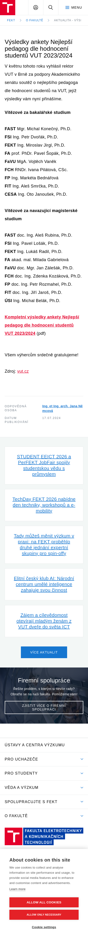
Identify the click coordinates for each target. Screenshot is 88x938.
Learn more (17, 889)
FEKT (11, 20)
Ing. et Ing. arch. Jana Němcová (62, 408)
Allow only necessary (44, 914)
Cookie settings (44, 927)
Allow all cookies (44, 902)
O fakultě (34, 20)
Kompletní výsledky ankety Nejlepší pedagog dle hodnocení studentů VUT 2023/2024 (42, 325)
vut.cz (23, 371)
